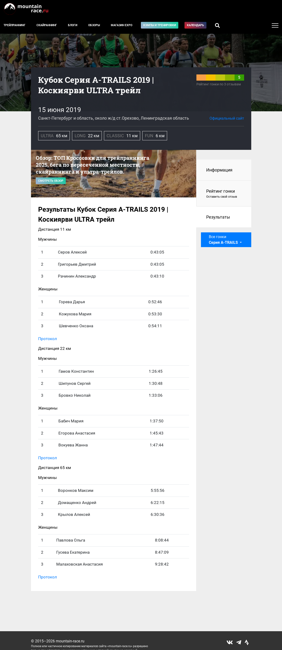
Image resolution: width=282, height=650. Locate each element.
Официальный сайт (227, 118)
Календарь (195, 25)
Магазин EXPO (121, 25)
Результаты (218, 217)
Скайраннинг (46, 25)
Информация (219, 169)
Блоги (72, 25)
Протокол (47, 338)
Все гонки (224, 240)
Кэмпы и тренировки (159, 25)
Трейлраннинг (15, 25)
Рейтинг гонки (224, 194)
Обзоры (94, 25)
